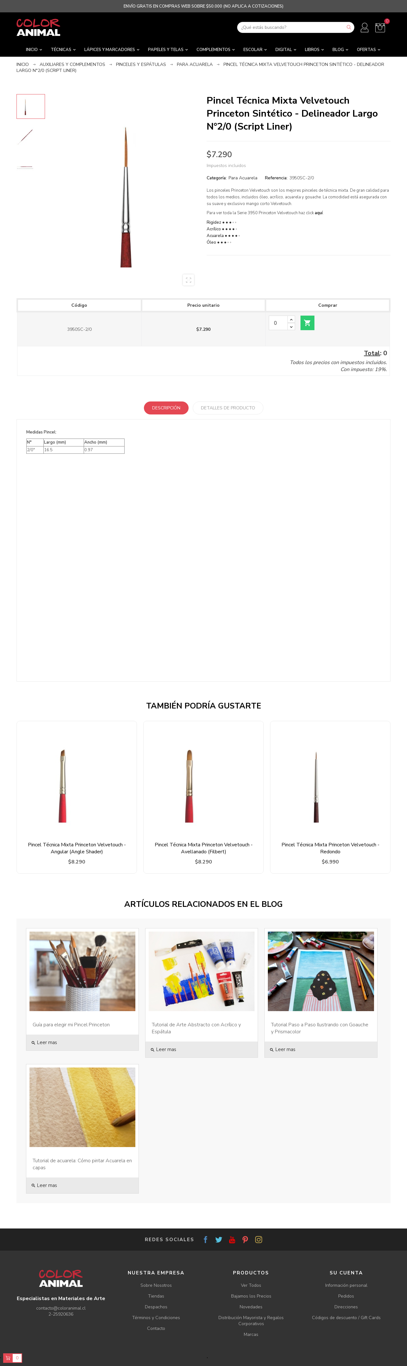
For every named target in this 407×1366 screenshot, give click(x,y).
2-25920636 (60, 1314)
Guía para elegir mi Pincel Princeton (71, 1024)
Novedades (251, 1307)
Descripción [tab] (166, 408)
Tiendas (156, 1296)
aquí (319, 213)
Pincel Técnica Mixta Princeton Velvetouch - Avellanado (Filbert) (204, 848)
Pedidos (346, 1296)
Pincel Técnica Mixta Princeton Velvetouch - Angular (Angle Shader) (77, 848)
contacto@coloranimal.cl (61, 1308)
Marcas (251, 1334)
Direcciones (346, 1307)
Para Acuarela (243, 178)
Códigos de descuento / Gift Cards (346, 1318)
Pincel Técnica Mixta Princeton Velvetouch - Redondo (330, 848)
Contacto (156, 1328)
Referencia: (276, 178)
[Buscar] (295, 27)
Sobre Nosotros (156, 1285)
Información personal (346, 1285)
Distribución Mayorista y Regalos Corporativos (251, 1321)
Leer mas (44, 1042)
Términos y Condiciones (156, 1318)
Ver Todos (251, 1285)
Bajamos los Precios (251, 1296)
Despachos (156, 1307)
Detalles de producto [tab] (228, 408)
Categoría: (217, 178)
